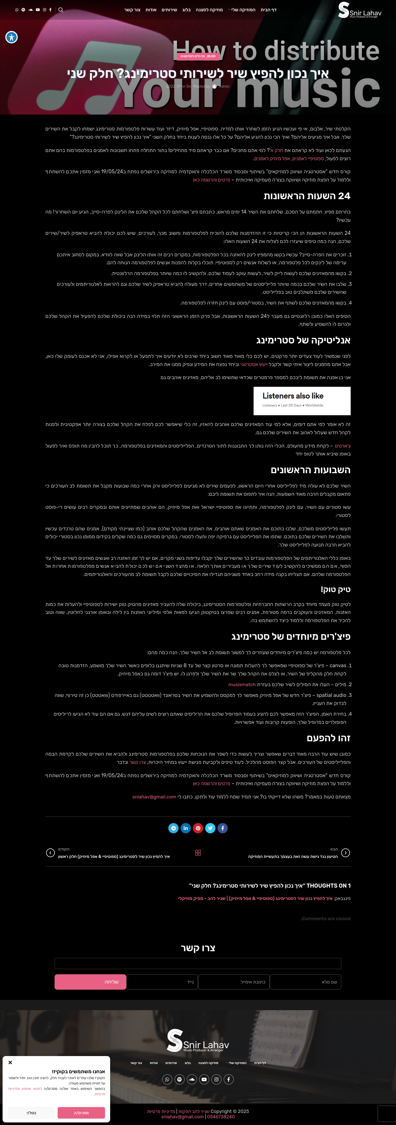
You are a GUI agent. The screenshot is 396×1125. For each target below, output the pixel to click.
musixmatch (241, 684)
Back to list (198, 852)
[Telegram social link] (173, 828)
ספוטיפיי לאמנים (307, 158)
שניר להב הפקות (194, 1111)
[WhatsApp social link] (17, 13)
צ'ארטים (341, 445)
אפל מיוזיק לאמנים (269, 158)
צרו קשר (137, 762)
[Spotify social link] (23, 13)
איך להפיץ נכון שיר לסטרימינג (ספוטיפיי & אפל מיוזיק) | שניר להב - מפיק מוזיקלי (255, 898)
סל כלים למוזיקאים (193, 56)
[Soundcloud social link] (30, 13)
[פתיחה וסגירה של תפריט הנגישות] (11, 36)
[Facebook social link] (50, 13)
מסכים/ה (81, 1113)
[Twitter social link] (210, 828)
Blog (211, 56)
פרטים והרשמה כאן (210, 180)
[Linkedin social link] (186, 828)
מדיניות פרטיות (161, 1111)
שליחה (112, 981)
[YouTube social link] (37, 13)
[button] (10, 1062)
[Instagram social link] (44, 13)
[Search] (61, 13)
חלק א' (276, 150)
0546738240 (220, 1117)
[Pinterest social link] (198, 828)
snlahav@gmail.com (152, 797)
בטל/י (31, 1113)
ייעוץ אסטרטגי (253, 364)
